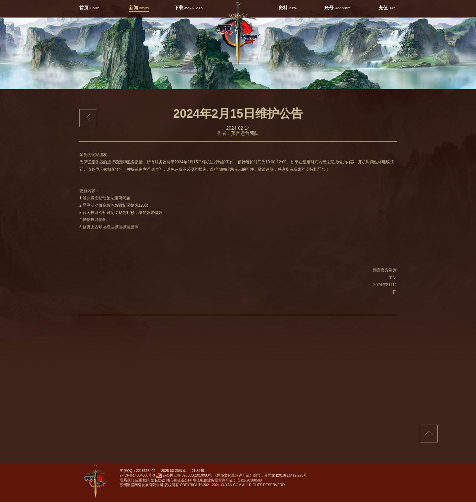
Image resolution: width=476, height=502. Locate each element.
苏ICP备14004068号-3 (137, 475)
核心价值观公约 (179, 480)
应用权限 (142, 480)
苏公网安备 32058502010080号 (184, 476)
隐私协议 (158, 480)
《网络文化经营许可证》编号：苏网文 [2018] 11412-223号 (260, 475)
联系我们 (127, 480)
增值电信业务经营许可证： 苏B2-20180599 (227, 480)
